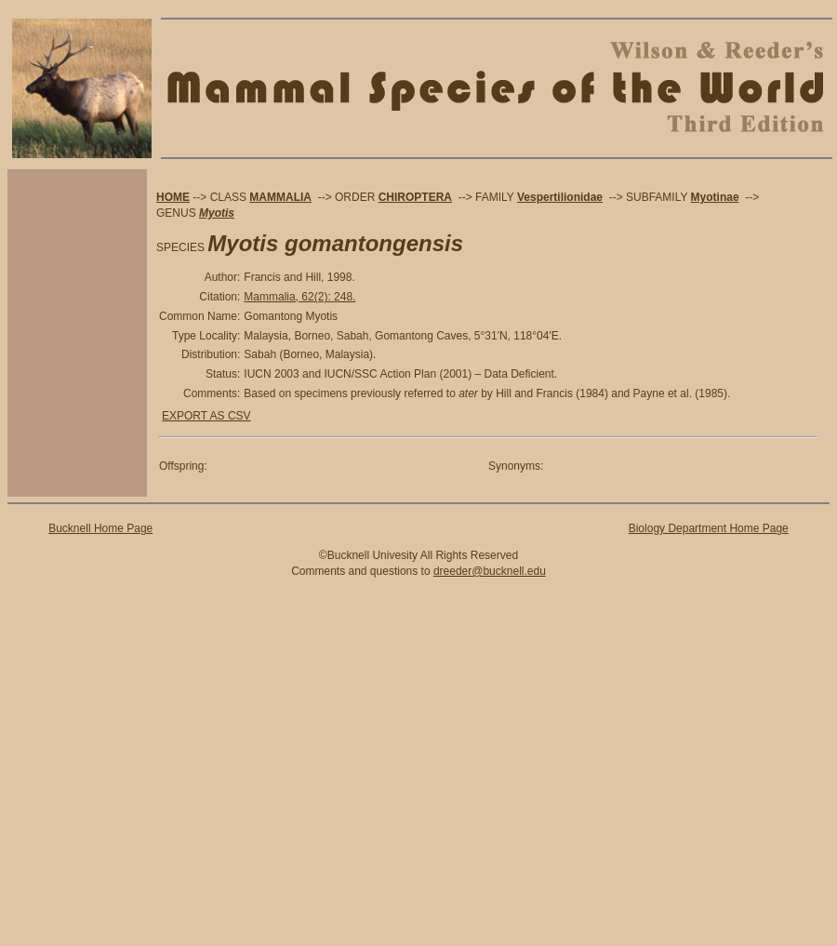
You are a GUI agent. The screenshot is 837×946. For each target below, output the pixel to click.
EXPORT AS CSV (206, 415)
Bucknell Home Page (100, 528)
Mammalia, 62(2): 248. (299, 296)
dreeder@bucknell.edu (489, 571)
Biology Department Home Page (709, 528)
